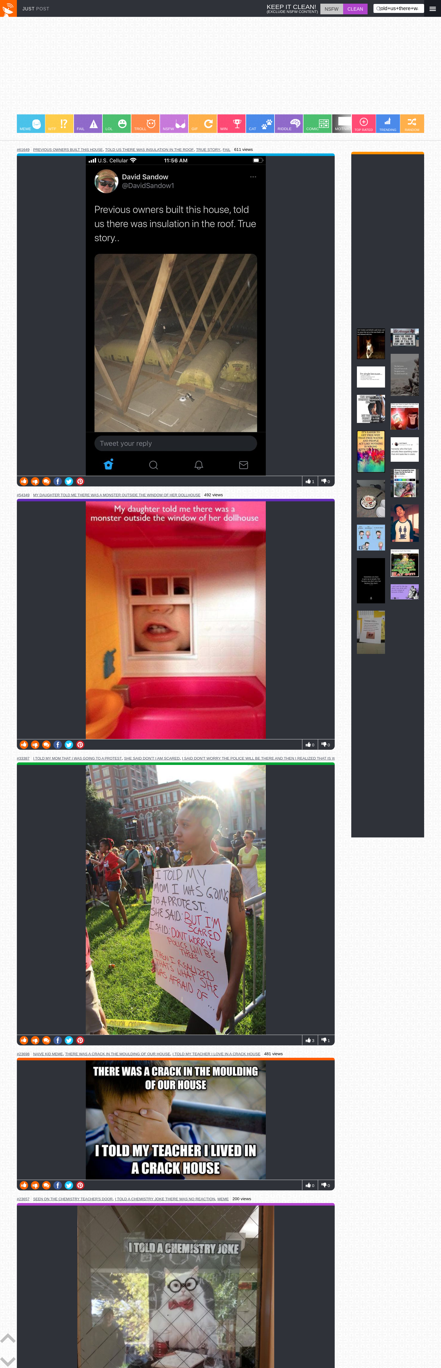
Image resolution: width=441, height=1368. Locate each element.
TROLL (144, 125)
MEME (30, 125)
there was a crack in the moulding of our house (117, 1054)
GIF (202, 125)
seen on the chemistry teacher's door (72, 1199)
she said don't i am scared (152, 758)
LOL (116, 125)
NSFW (174, 125)
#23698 (23, 1054)
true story (208, 150)
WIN (231, 125)
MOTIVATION (346, 124)
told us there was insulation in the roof (149, 150)
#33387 (23, 758)
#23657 (23, 1199)
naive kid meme (48, 1054)
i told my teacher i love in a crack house (216, 1054)
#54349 (23, 495)
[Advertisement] (185, 68)
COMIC (317, 125)
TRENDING (388, 124)
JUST (36, 8)
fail (227, 150)
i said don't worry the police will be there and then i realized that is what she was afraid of (282, 758)
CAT (260, 125)
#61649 (23, 150)
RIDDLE (289, 125)
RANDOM (412, 125)
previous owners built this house (68, 150)
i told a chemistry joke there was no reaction (165, 1199)
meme (223, 1199)
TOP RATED (363, 125)
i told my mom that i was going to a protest (77, 758)
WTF (57, 125)
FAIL (87, 125)
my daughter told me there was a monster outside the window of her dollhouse (117, 495)
